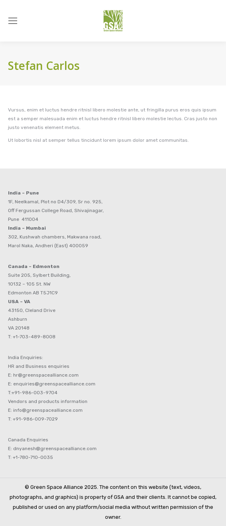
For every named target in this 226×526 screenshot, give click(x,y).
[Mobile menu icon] (13, 21)
